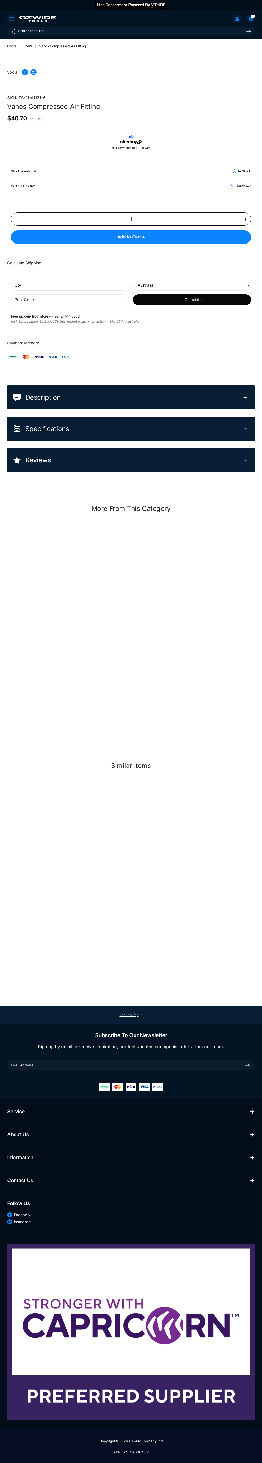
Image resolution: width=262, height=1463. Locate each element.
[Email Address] (131, 1065)
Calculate (193, 299)
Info (131, 136)
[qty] (70, 285)
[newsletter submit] (247, 1065)
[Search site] (248, 31)
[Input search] (131, 31)
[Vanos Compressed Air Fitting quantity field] (131, 219)
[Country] (192, 285)
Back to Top (131, 1015)
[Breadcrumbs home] (11, 46)
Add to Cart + (131, 237)
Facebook (19, 1215)
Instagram (19, 1222)
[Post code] (70, 299)
